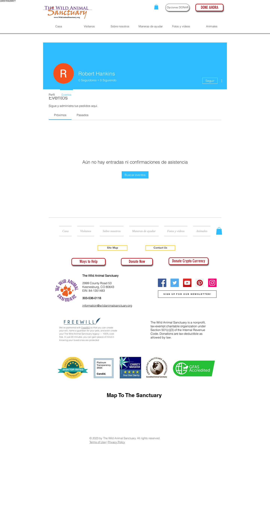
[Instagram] (212, 283)
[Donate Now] (137, 261)
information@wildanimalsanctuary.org (107, 305)
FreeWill (85, 327)
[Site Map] (113, 248)
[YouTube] (187, 283)
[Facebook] (162, 283)
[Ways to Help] (88, 261)
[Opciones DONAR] (177, 7)
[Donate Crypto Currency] (188, 261)
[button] (156, 6)
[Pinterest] (200, 283)
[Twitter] (174, 283)
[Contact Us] (160, 248)
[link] (60, 115)
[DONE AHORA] (209, 7)
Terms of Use (97, 442)
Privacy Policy (116, 442)
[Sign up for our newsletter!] (187, 294)
